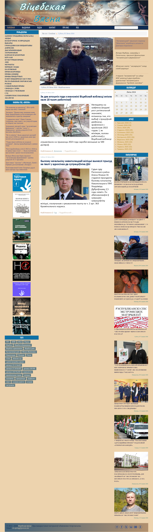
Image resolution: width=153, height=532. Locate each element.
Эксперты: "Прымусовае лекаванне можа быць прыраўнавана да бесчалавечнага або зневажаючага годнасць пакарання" (21, 114)
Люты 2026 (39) (123, 128)
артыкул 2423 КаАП (13, 372)
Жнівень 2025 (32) (124, 142)
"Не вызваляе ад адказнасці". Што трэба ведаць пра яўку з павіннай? (20, 108)
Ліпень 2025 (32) (124, 144)
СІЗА (8, 358)
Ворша (26, 342)
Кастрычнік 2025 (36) (125, 137)
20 (122, 109)
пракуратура (20, 378)
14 (126, 106)
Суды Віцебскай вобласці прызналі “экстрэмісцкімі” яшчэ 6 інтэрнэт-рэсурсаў (130, 331)
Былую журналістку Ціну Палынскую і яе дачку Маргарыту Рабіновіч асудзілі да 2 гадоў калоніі (131, 296)
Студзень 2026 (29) (125, 130)
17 (141, 106)
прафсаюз (31, 378)
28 (126, 113)
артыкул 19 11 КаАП (13, 365)
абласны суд (17, 358)
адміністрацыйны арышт (15, 362)
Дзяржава (58, 151)
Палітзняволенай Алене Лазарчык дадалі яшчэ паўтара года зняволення (20, 169)
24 (141, 109)
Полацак (21, 355)
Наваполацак (10, 355)
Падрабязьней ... (72, 151)
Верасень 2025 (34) (125, 140)
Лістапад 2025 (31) (124, 135)
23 (136, 109)
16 (136, 106)
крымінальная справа (13, 375)
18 (146, 106)
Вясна (46, 18)
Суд (55, 213)
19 (117, 109)
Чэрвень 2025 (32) (124, 147)
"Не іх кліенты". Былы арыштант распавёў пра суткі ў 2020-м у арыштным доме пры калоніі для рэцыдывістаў (21, 137)
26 (117, 113)
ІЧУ (7, 342)
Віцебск (9, 345)
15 (131, 106)
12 (117, 106)
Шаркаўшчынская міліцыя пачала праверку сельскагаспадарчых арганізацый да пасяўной (130, 184)
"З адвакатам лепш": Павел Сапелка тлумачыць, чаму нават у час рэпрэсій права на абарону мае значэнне (21, 121)
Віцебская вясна (24, 526)
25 (146, 109)
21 (126, 109)
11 (145, 103)
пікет (8, 382)
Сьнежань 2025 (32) (125, 132)
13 (122, 106)
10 (141, 103)
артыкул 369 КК (29, 368)
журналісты (27, 372)
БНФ (13, 342)
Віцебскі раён (29, 348)
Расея (29, 355)
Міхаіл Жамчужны (29, 352)
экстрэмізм (10, 385)
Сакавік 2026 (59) (124, 125)
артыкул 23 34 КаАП (13, 368)
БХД (20, 342)
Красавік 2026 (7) (124, 123)
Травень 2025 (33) (124, 149)
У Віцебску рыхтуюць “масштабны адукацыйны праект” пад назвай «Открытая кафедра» (130, 443)
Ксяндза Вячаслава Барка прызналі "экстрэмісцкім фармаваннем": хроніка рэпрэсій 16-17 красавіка (19, 158)
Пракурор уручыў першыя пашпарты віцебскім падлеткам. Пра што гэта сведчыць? (129, 406)
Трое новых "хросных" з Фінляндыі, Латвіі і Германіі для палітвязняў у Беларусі (21, 164)
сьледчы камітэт (18, 382)
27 (122, 113)
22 (131, 109)
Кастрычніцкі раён (12, 352)
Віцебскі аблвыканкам (22, 345)
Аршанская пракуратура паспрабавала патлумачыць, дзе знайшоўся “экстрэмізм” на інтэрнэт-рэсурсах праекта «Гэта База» (129, 476)
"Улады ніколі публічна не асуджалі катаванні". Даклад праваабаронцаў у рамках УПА (22, 144)
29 (131, 113)
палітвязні (10, 378)
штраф (29, 382)
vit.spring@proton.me (20, 528)
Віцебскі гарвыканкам (14, 348)
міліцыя (27, 375)
